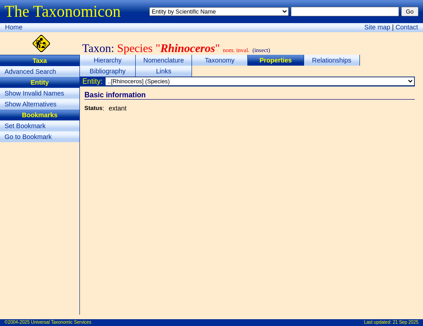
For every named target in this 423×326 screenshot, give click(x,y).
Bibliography (108, 71)
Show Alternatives (30, 104)
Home (13, 27)
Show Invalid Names (34, 93)
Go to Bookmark (28, 136)
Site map (377, 27)
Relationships (331, 60)
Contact (406, 27)
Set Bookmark (25, 125)
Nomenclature (163, 60)
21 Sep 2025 (405, 322)
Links (164, 71)
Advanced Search (30, 71)
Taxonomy (220, 60)
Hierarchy (107, 60)
